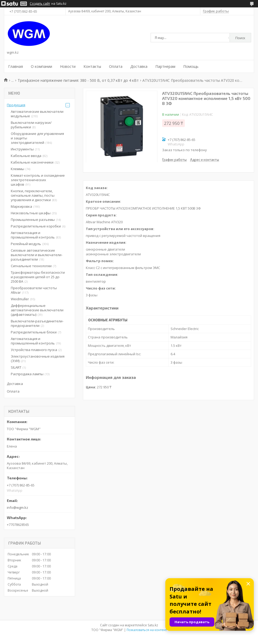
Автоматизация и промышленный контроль (33, 235)
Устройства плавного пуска (34, 349)
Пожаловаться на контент (147, 630)
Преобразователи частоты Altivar (34, 290)
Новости (68, 66)
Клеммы (17, 168)
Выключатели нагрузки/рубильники (31, 124)
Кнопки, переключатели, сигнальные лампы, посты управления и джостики (32, 195)
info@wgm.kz (17, 507)
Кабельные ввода (26, 155)
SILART (16, 367)
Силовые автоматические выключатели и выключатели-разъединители (36, 255)
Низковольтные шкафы (31, 213)
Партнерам (165, 66)
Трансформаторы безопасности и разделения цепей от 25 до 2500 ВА (38, 277)
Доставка (138, 66)
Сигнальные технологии (31, 265)
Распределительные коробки (36, 226)
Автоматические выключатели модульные (37, 113)
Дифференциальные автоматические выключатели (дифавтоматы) (37, 310)
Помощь (191, 66)
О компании (41, 66)
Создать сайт (40, 4)
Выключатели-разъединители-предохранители (37, 323)
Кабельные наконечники (32, 162)
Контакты (92, 66)
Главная (15, 66)
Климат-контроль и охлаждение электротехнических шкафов (38, 180)
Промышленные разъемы (33, 219)
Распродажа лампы (27, 374)
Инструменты (22, 149)
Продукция (16, 105)
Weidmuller (20, 299)
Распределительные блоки (34, 332)
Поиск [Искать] (240, 37)
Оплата (115, 66)
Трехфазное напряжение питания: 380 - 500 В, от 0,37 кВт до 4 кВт (78, 80)
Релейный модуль (26, 243)
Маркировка (21, 206)
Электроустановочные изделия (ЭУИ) (37, 358)
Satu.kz (153, 625)
